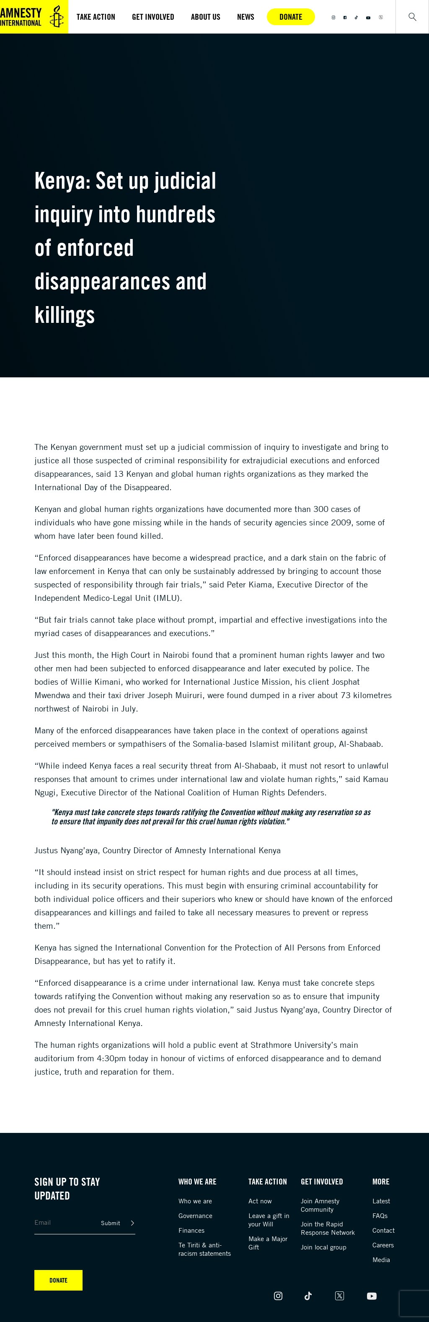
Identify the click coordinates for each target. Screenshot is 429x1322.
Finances (191, 1230)
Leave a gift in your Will (268, 1219)
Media (381, 1259)
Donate (290, 16)
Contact (383, 1230)
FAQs (380, 1215)
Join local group (323, 1247)
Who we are (195, 1201)
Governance (195, 1215)
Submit (110, 1222)
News (245, 16)
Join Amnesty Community (320, 1205)
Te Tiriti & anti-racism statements (204, 1249)
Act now (260, 1201)
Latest (381, 1201)
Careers (383, 1245)
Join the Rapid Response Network (328, 1228)
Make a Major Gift (267, 1242)
